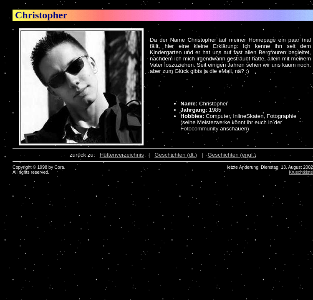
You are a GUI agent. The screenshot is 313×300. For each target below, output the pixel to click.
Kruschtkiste (301, 172)
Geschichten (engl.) (232, 155)
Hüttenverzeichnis (122, 155)
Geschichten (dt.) (175, 155)
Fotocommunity (199, 128)
